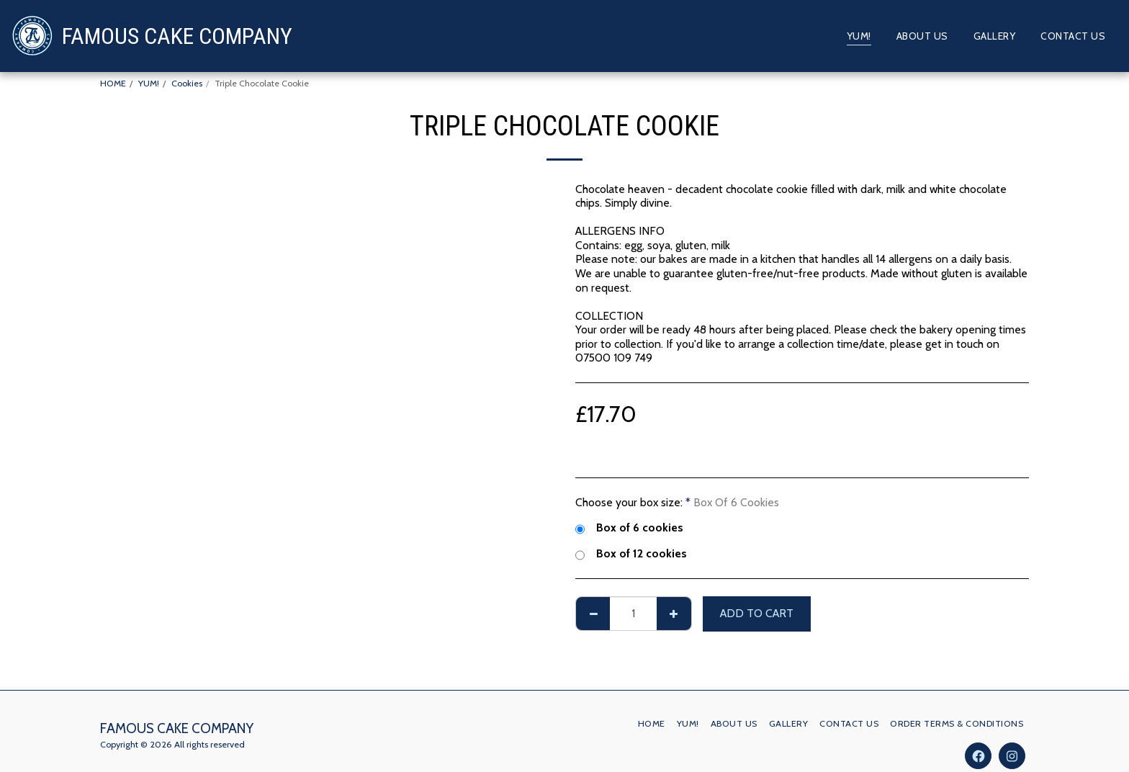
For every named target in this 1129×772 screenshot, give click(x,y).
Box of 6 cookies (629, 528)
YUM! (148, 83)
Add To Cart (756, 613)
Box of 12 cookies (630, 554)
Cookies (186, 83)
